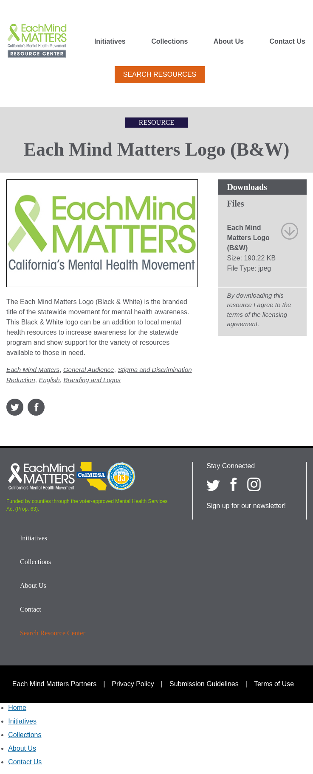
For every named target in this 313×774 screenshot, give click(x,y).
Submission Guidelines (204, 683)
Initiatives (110, 41)
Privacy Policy (133, 683)
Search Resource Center (52, 633)
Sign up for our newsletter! (246, 505)
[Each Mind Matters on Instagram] (254, 484)
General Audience (88, 369)
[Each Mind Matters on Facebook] (233, 484)
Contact (30, 609)
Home (17, 707)
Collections (169, 41)
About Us (229, 41)
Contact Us (287, 41)
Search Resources (159, 74)
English (49, 379)
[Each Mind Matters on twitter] (213, 484)
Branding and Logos (92, 379)
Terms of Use (274, 683)
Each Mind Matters (32, 369)
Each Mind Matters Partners (54, 683)
